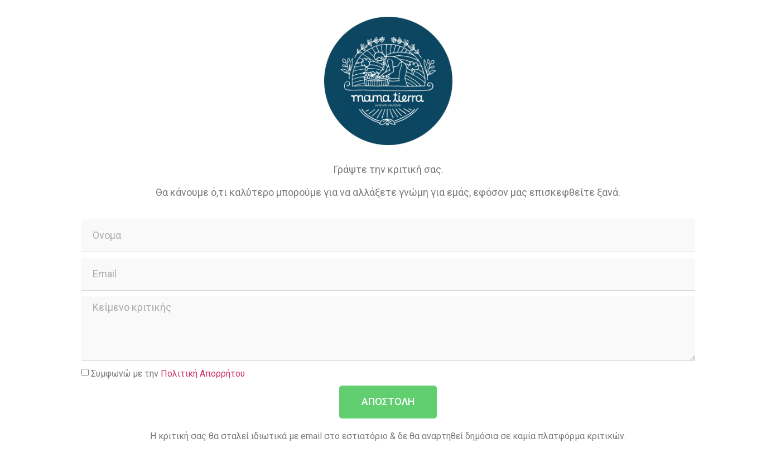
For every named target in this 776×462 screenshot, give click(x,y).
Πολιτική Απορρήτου (203, 373)
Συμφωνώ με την (168, 373)
